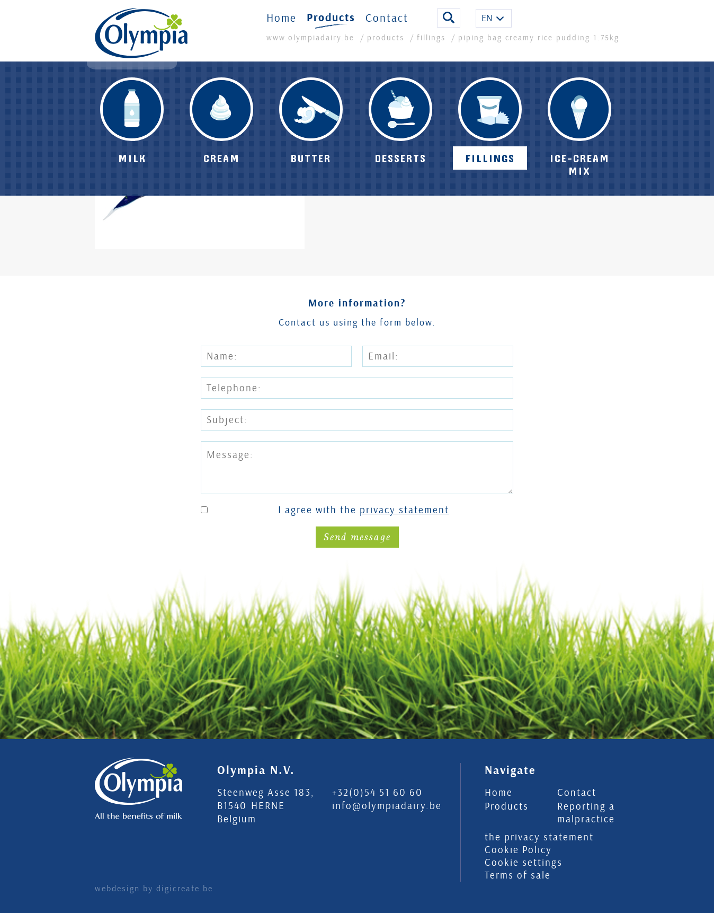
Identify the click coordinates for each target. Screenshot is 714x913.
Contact (386, 25)
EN (487, 26)
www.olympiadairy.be (312, 45)
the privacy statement (539, 837)
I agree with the (363, 510)
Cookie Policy (518, 850)
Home (281, 25)
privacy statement (404, 510)
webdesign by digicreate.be (154, 888)
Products (331, 25)
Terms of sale (518, 875)
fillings (431, 45)
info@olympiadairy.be (387, 806)
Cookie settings (524, 862)
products (385, 45)
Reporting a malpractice (586, 813)
